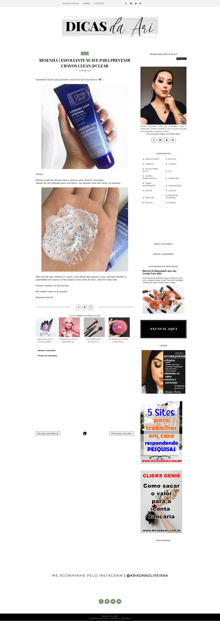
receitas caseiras (172, 196)
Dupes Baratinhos (149, 177)
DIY (170, 171)
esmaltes (174, 178)
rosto (85, 53)
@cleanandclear (89, 79)
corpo (173, 164)
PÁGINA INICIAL (71, 3)
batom (172, 159)
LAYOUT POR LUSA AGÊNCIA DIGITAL (110, 618)
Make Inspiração (149, 184)
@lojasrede (63, 285)
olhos (172, 190)
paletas (149, 198)
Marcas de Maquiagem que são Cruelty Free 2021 (159, 272)
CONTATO (99, 3)
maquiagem (175, 185)
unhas (172, 202)
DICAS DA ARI (110, 616)
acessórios (152, 159)
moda (148, 190)
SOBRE (86, 3)
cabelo (149, 164)
